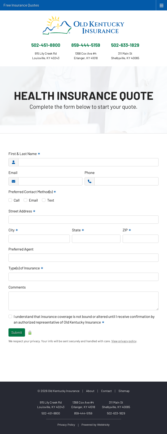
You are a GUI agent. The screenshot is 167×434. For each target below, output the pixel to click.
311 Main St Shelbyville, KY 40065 (116, 405)
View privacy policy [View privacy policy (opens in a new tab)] (123, 341)
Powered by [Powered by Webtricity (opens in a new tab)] (96, 424)
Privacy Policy (66, 424)
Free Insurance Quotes (21, 5)
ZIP (127, 230)
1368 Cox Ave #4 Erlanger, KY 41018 (83, 405)
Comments (17, 287)
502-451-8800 (45, 45)
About (90, 391)
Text (50, 200)
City (13, 230)
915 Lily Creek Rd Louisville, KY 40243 (50, 405)
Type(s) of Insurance (25, 268)
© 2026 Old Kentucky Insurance (58, 391)
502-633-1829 (125, 45)
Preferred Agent (20, 249)
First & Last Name (24, 153)
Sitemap (124, 391)
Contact (106, 391)
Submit (16, 332)
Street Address (22, 211)
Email (12, 172)
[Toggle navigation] (161, 5)
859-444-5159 (85, 45)
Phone (90, 172)
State (78, 230)
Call (17, 200)
